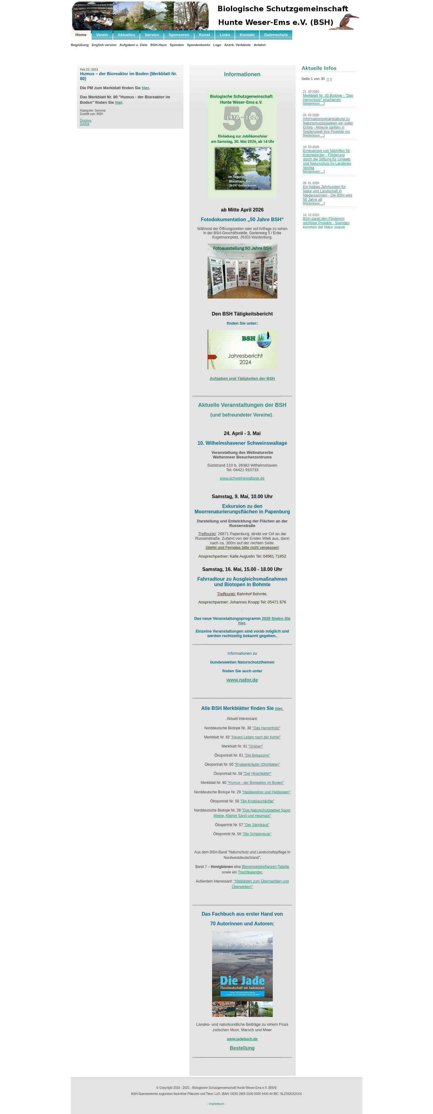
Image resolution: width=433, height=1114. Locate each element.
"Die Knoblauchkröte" (257, 801)
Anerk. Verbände (237, 45)
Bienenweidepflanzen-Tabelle (265, 867)
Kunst (204, 34)
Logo (217, 45)
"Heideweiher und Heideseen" (266, 792)
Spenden (177, 45)
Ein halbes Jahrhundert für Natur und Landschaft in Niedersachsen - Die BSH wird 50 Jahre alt (327, 193)
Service (152, 34)
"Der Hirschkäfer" (257, 773)
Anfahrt (260, 45)
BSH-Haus (159, 45)
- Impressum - (216, 1104)
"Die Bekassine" (257, 755)
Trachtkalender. (250, 872)
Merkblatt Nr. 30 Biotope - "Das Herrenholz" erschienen (328, 97)
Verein (102, 34)
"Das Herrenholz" (266, 728)
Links (225, 34)
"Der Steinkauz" (256, 825)
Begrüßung (80, 45)
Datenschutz (276, 34)
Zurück (85, 124)
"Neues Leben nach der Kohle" (256, 737)
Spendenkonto (198, 45)
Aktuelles (126, 34)
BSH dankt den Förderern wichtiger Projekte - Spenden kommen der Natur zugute (326, 223)
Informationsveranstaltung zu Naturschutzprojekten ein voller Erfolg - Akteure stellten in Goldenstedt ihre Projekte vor (328, 125)
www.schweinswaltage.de (242, 478)
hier (145, 88)
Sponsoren (179, 34)
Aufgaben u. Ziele (133, 45)
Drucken (85, 120)
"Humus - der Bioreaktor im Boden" (255, 783)
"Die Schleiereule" (256, 834)
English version (104, 45)
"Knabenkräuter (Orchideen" (257, 764)
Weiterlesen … (313, 103)
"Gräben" (255, 746)
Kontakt (247, 34)
